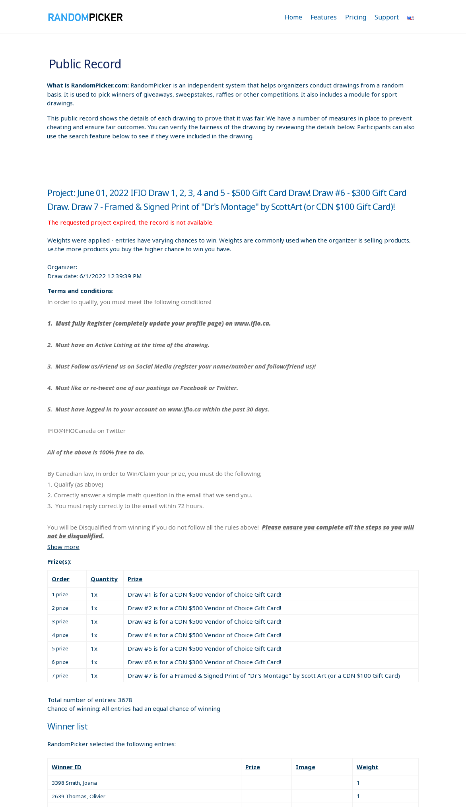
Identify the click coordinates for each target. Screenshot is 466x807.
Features (324, 17)
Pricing (355, 17)
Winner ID (67, 767)
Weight (368, 767)
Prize (135, 579)
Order (61, 579)
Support (387, 17)
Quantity (104, 579)
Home (293, 17)
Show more (63, 547)
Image (305, 767)
